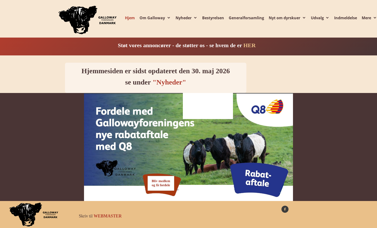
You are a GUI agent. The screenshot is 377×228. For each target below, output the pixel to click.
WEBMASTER (108, 216)
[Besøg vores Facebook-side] (285, 209)
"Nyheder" (169, 82)
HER (249, 45)
